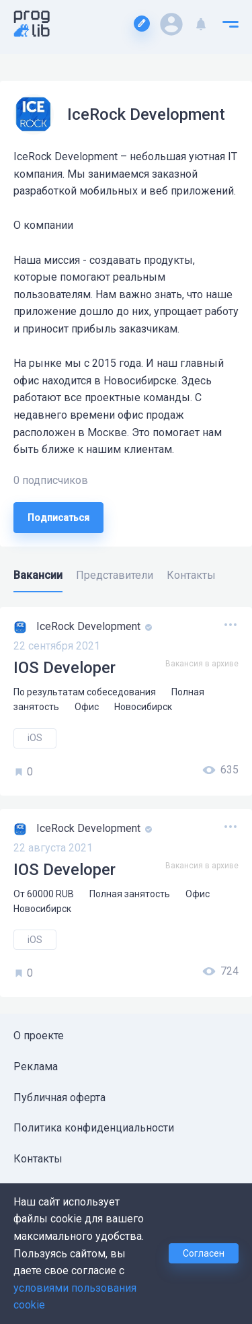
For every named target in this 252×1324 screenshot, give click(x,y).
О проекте (38, 1035)
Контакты (37, 1158)
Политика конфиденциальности (93, 1127)
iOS (35, 737)
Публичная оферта (59, 1097)
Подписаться (58, 517)
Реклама (35, 1066)
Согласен (203, 1253)
